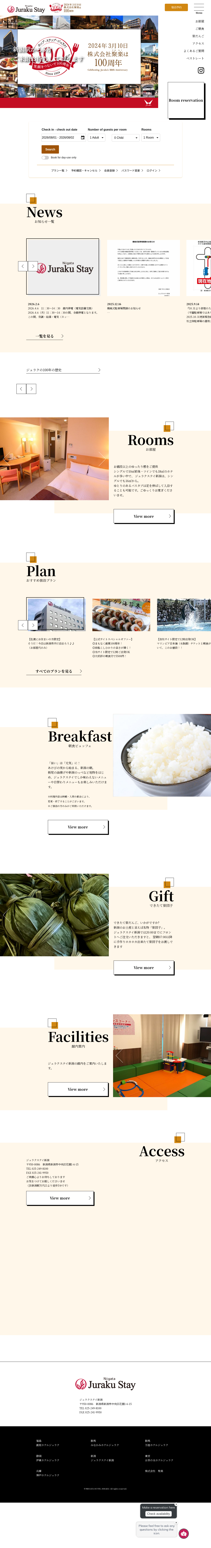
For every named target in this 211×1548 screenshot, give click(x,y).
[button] (23, 266)
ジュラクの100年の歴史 (44, 369)
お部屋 (199, 21)
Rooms (146, 129)
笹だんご (198, 36)
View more (144, 561)
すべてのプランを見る (53, 716)
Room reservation (186, 100)
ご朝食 (199, 28)
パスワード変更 (131, 170)
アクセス (198, 43)
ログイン (152, 170)
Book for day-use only (59, 157)
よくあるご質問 (193, 51)
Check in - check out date (59, 129)
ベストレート (195, 58)
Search (50, 149)
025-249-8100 (93, 1453)
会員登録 (109, 170)
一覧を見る (44, 336)
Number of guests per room (99, 129)
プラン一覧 (57, 170)
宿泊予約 (176, 7)
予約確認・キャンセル (84, 170)
